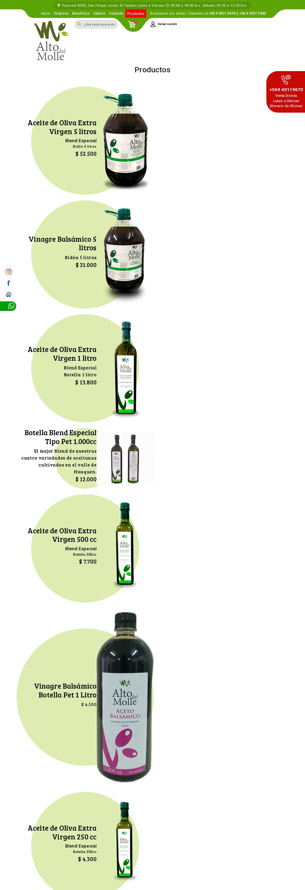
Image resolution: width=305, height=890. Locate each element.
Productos (135, 14)
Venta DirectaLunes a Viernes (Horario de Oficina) (286, 101)
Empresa (61, 13)
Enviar (182, 789)
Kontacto (152, 884)
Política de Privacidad (208, 879)
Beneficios (81, 13)
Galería (99, 13)
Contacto (116, 13)
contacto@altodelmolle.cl (243, 861)
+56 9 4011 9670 (222, 13)
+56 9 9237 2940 (252, 13)
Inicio (45, 13)
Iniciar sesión (164, 24)
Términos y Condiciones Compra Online (256, 879)
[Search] (101, 24)
